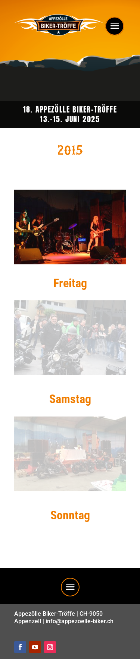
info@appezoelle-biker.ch (79, 621)
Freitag (70, 283)
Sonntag (70, 515)
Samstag (70, 399)
